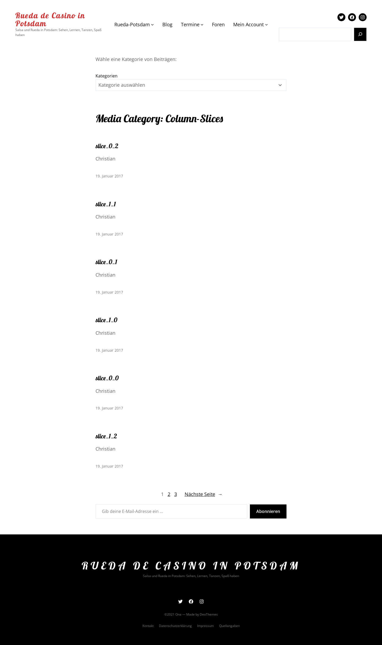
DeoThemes (209, 614)
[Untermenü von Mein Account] (266, 24)
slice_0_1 (106, 262)
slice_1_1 (106, 204)
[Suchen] (360, 34)
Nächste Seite (204, 494)
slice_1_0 (106, 320)
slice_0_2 (107, 146)
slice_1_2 (106, 436)
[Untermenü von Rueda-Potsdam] (152, 24)
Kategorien (107, 76)
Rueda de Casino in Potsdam (50, 19)
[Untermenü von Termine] (202, 24)
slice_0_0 (107, 378)
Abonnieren (268, 511)
